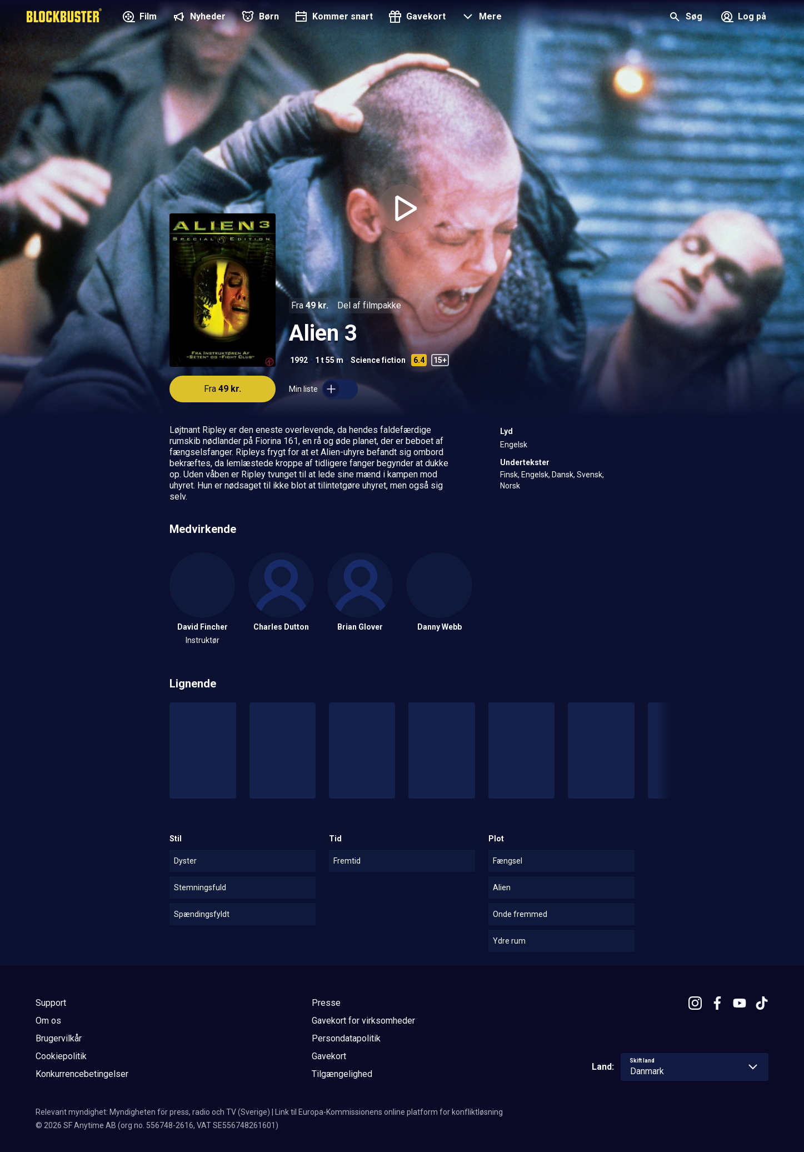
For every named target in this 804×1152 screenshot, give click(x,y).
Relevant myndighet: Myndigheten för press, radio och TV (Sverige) (153, 1112)
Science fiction (378, 360)
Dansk (562, 474)
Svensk (589, 474)
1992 (299, 360)
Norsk (510, 485)
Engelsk (513, 444)
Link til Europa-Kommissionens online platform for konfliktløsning (389, 1112)
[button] (480, 18)
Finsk (509, 474)
